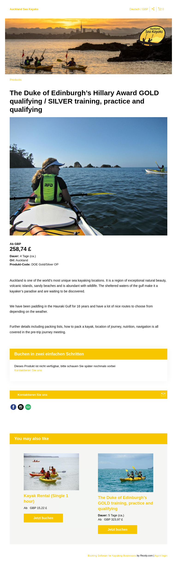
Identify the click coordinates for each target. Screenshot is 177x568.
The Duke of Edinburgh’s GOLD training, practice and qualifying (125, 503)
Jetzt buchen (43, 518)
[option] (51, 487)
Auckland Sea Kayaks (24, 9)
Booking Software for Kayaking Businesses (112, 555)
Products (15, 79)
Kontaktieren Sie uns (28, 370)
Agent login (161, 555)
